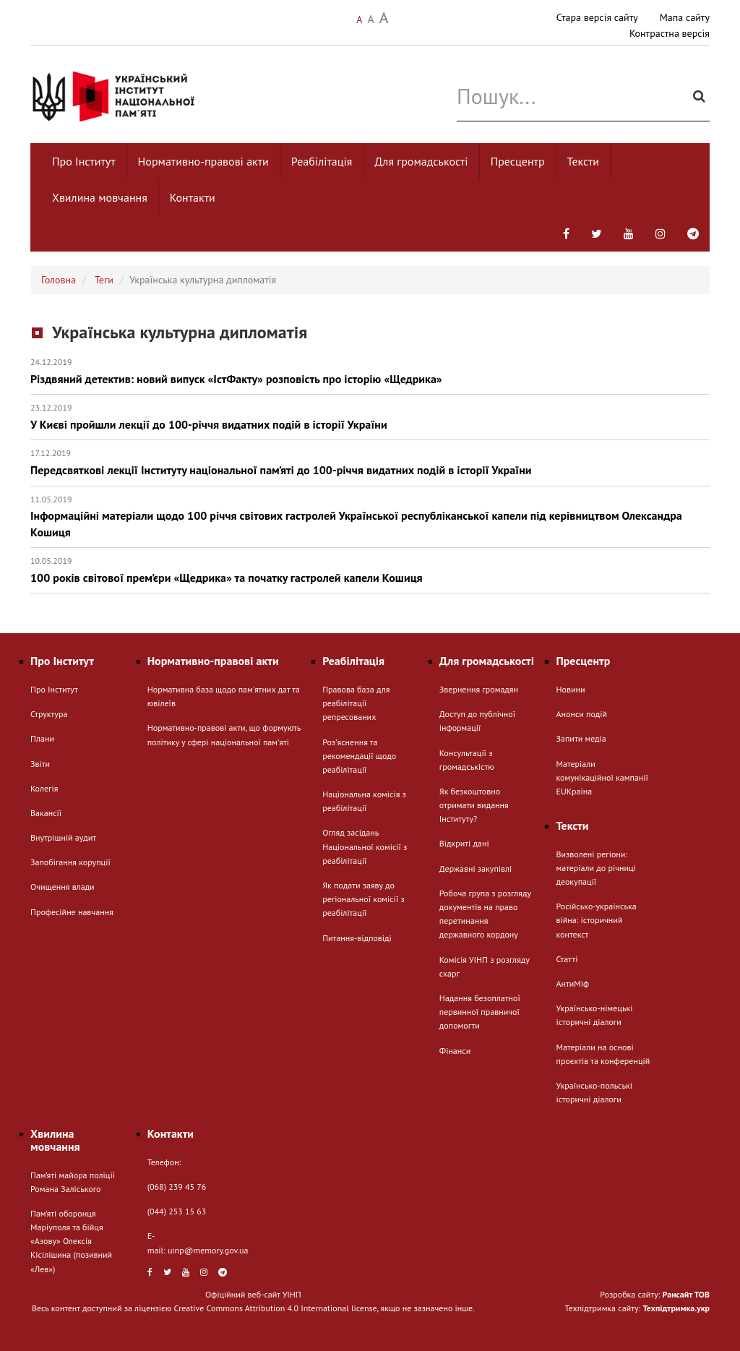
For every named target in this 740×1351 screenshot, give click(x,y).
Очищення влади (62, 886)
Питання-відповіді (357, 937)
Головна (58, 279)
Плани (42, 738)
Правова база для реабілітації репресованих (356, 703)
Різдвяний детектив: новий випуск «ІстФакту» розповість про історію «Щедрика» (370, 371)
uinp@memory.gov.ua (208, 1250)
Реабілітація (322, 161)
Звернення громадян (478, 689)
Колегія (44, 788)
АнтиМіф (572, 983)
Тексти (583, 161)
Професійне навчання (71, 911)
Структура (48, 713)
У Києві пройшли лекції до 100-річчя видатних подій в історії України (370, 417)
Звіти (40, 763)
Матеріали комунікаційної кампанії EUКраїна (602, 777)
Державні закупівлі (475, 868)
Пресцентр (518, 161)
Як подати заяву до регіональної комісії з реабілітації (363, 899)
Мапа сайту (685, 17)
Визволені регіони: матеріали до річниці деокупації (595, 868)
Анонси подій (581, 713)
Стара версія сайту (597, 17)
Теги (104, 279)
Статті (566, 958)
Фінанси (454, 1050)
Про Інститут (84, 161)
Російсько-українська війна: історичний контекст (596, 920)
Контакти (192, 197)
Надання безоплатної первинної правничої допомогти (479, 1011)
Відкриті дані (464, 843)
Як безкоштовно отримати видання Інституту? (474, 805)
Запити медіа (581, 738)
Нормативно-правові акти (203, 161)
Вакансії (45, 812)
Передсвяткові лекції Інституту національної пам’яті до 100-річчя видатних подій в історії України (370, 462)
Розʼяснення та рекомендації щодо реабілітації (359, 756)
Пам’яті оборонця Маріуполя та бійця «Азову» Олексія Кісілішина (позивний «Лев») (71, 1241)
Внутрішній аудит (63, 837)
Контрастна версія (669, 33)
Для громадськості (421, 161)
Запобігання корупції (70, 862)
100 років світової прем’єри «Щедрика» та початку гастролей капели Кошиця (370, 570)
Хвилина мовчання (99, 197)
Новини (570, 689)
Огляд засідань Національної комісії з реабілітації (364, 846)
